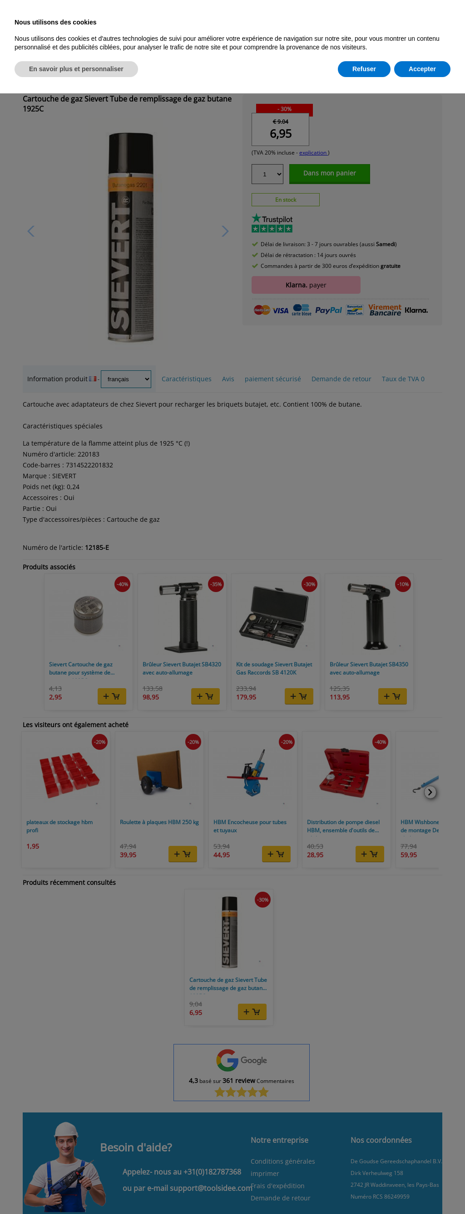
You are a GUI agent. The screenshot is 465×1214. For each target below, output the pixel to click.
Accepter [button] (422, 69)
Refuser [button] (364, 69)
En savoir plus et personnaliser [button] (76, 69)
